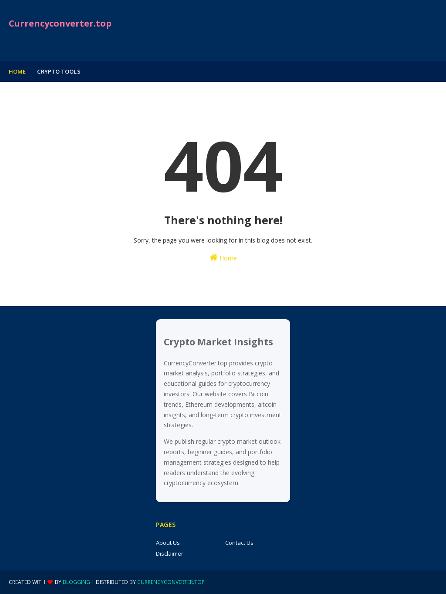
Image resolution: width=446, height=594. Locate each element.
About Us (168, 543)
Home (223, 257)
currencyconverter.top (171, 582)
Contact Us (239, 543)
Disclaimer (169, 553)
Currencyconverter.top (60, 23)
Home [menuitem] (17, 71)
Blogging (76, 582)
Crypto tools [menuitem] (58, 71)
